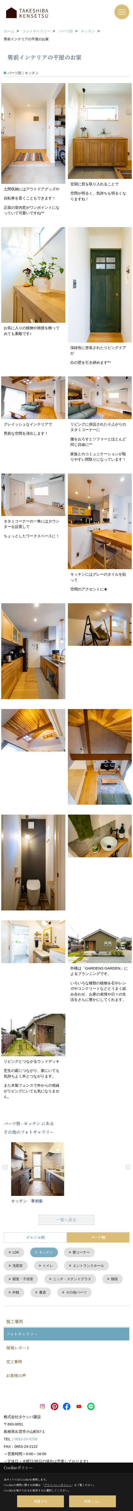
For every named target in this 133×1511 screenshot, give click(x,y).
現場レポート (18, 1347)
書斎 (42, 1292)
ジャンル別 (35, 1237)
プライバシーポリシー (57, 1485)
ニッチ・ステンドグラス (72, 1278)
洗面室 (17, 1265)
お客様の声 (16, 1374)
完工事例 (14, 1360)
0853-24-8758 (25, 1438)
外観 (15, 1292)
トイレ (48, 1265)
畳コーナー (81, 1252)
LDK (15, 1252)
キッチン (46, 1252)
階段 (114, 1278)
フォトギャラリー (22, 1333)
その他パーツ (76, 1292)
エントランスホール (88, 1265)
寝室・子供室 (22, 1278)
